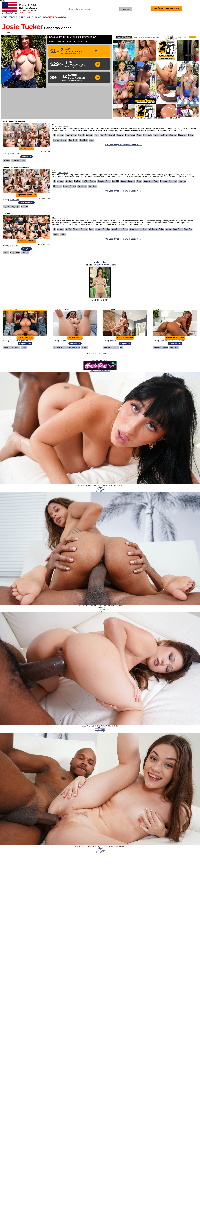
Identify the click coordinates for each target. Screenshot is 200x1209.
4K (54, 135)
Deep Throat (130, 135)
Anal (67, 135)
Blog (38, 17)
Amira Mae (114, 341)
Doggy (139, 135)
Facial (156, 135)
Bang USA (96, 353)
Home (4, 17)
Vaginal (56, 234)
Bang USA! (27, 5)
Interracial (172, 135)
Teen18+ (106, 347)
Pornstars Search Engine (104, 265)
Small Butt (15, 160)
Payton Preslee (25, 341)
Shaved (56, 140)
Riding (190, 135)
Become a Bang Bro (26, 12)
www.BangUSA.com (9, 13)
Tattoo (165, 347)
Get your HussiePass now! (100, 371)
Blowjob (7, 160)
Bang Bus (26, 249)
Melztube (63, 341)
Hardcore (163, 135)
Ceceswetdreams (166, 341)
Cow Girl (104, 135)
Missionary (182, 135)
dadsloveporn (75, 344)
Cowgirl (112, 135)
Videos (13, 17)
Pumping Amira (109, 309)
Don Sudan (14, 341)
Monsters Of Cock (26, 203)
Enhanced (15, 347)
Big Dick (77, 181)
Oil (121, 347)
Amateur (60, 135)
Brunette (89, 135)
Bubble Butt (174, 347)
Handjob (7, 347)
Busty (96, 135)
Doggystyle (147, 135)
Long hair (182, 181)
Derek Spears (179, 341)
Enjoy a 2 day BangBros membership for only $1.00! (155, 118)
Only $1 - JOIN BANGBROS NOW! (166, 8)
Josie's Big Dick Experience (14, 121)
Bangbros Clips (25, 344)
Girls (30, 17)
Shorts (23, 347)
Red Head (157, 347)
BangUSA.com (107, 353)
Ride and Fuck (8, 214)
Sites (22, 17)
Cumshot (120, 135)
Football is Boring (10, 309)
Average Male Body (72, 347)
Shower (64, 140)
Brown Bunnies (175, 344)
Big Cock (69, 181)
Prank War (157, 309)
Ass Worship (58, 347)
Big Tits (73, 135)
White (23, 160)
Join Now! (133, 18)
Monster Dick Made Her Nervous (16, 168)
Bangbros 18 (26, 156)
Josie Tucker (14, 153)
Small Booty (73, 140)
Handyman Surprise (61, 309)
